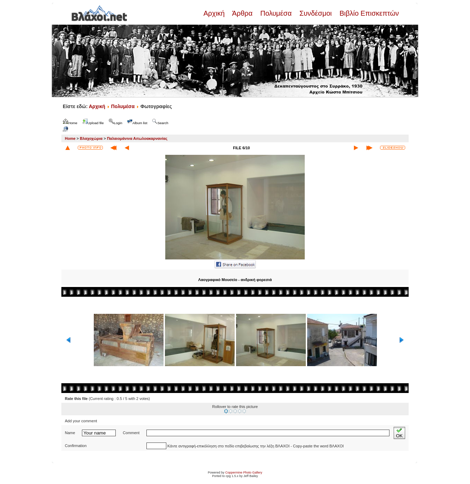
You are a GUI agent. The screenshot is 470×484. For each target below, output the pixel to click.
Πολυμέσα (276, 13)
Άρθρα (242, 13)
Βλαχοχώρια (91, 138)
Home (70, 138)
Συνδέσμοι (315, 13)
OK (399, 433)
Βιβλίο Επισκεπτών (368, 13)
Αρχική (214, 13)
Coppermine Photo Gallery (243, 472)
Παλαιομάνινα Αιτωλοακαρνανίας (137, 138)
